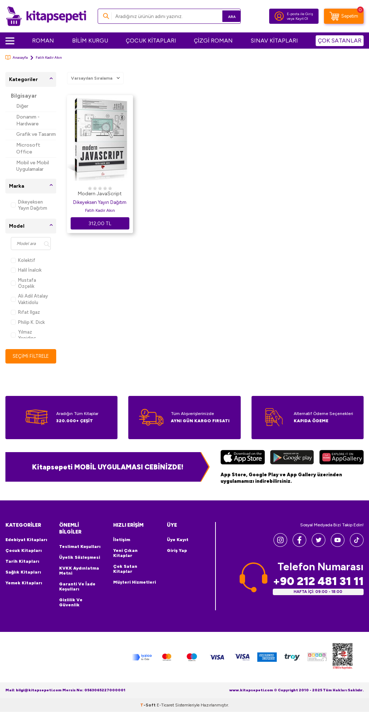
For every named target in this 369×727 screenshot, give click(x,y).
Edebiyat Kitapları (26, 540)
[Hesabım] (279, 16)
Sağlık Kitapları (23, 572)
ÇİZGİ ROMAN (213, 40)
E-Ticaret (165, 705)
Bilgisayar (24, 96)
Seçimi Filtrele (31, 356)
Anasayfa (16, 57)
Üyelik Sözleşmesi (79, 557)
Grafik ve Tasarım (36, 134)
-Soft (148, 705)
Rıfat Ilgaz (25, 312)
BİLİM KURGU (90, 40)
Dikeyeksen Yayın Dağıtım (29, 205)
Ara (225, 16)
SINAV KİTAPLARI (274, 40)
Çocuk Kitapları (23, 550)
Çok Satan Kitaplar (125, 569)
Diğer (22, 106)
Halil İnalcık (26, 270)
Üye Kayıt (177, 540)
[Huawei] (341, 458)
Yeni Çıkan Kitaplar (125, 553)
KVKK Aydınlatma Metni (79, 571)
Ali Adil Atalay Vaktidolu (29, 299)
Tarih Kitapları (22, 561)
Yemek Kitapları (23, 583)
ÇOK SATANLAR (339, 40)
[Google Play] (292, 458)
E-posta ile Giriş (300, 14)
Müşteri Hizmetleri (134, 582)
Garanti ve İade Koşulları (77, 587)
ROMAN (43, 40)
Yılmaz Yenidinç (23, 335)
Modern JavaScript (100, 194)
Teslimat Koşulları (80, 546)
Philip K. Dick (28, 322)
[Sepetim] (343, 16)
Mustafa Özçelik (23, 283)
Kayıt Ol (301, 18)
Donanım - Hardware (28, 120)
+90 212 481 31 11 (318, 581)
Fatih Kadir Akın (100, 210)
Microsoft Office (28, 148)
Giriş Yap (177, 550)
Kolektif (23, 260)
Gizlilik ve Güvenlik (71, 603)
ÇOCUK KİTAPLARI (151, 40)
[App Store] (243, 458)
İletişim (121, 540)
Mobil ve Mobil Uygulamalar (32, 166)
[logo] (46, 16)
